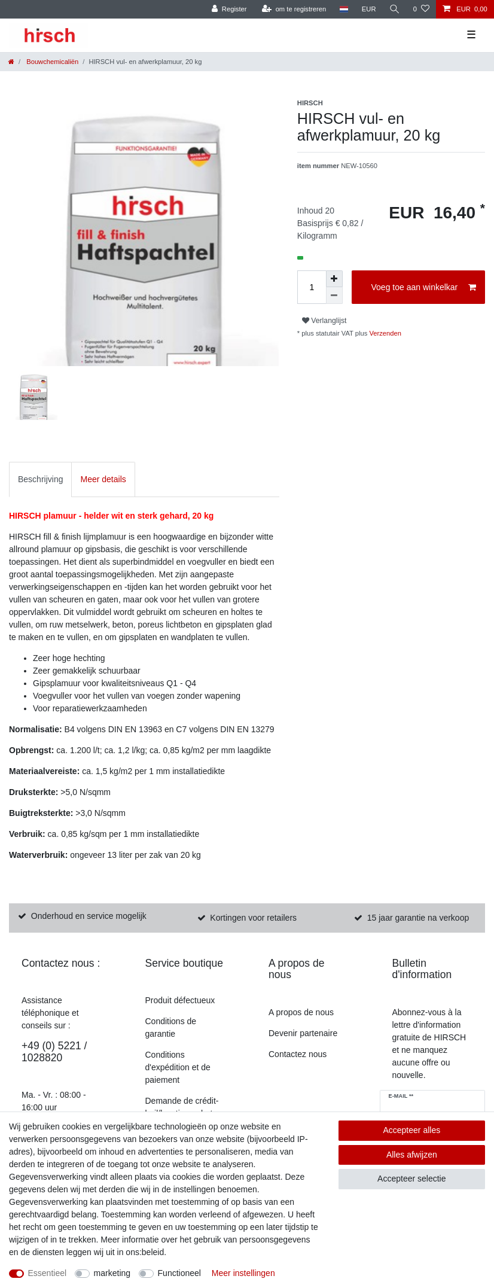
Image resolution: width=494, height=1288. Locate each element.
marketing (112, 1273)
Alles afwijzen (411, 1154)
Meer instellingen (243, 1273)
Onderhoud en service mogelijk (89, 916)
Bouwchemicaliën (51, 61)
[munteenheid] (369, 9)
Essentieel (47, 1273)
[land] (344, 9)
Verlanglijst (324, 320)
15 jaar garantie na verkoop (418, 917)
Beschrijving (40, 479)
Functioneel (179, 1273)
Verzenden (384, 333)
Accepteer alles (411, 1130)
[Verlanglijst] (421, 9)
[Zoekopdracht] (395, 9)
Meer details (103, 479)
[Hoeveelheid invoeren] (311, 287)
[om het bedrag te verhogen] (334, 278)
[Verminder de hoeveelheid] (334, 295)
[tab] (40, 479)
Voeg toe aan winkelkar (423, 287)
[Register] (229, 9)
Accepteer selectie (411, 1178)
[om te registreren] (294, 9)
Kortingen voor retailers (253, 917)
